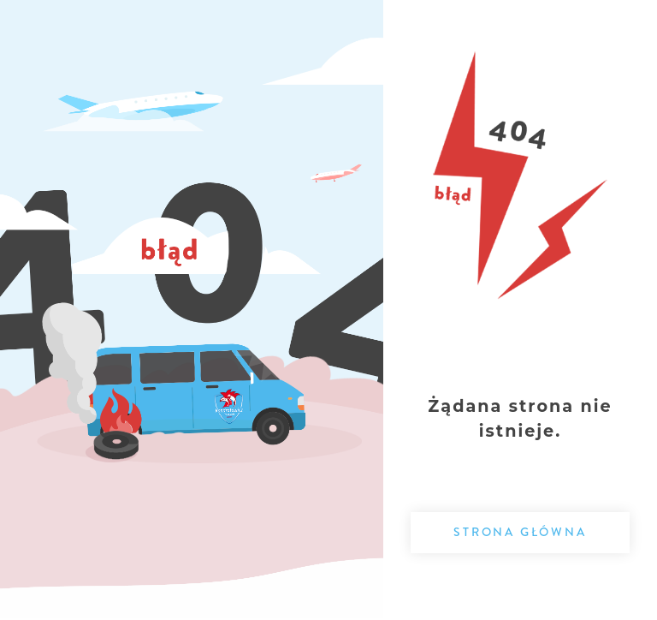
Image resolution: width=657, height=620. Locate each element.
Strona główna (519, 531)
